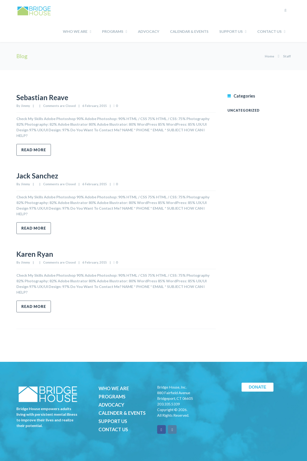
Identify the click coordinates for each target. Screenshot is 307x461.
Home (269, 56)
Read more (33, 149)
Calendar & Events (189, 31)
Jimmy (25, 106)
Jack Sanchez (37, 175)
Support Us (231, 31)
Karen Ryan (34, 254)
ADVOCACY (111, 405)
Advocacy (148, 31)
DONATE (257, 387)
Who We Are (75, 31)
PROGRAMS (112, 396)
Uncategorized (243, 110)
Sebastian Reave (42, 97)
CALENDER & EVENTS (122, 413)
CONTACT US (113, 429)
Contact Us (269, 31)
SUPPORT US (113, 421)
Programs (112, 31)
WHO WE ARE (114, 388)
